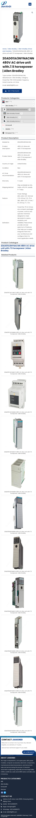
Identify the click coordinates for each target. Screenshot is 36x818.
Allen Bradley (12, 49)
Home (4, 49)
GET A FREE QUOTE (28, 752)
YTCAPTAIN (4, 816)
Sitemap (25, 815)
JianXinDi (6, 6)
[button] (30, 4)
